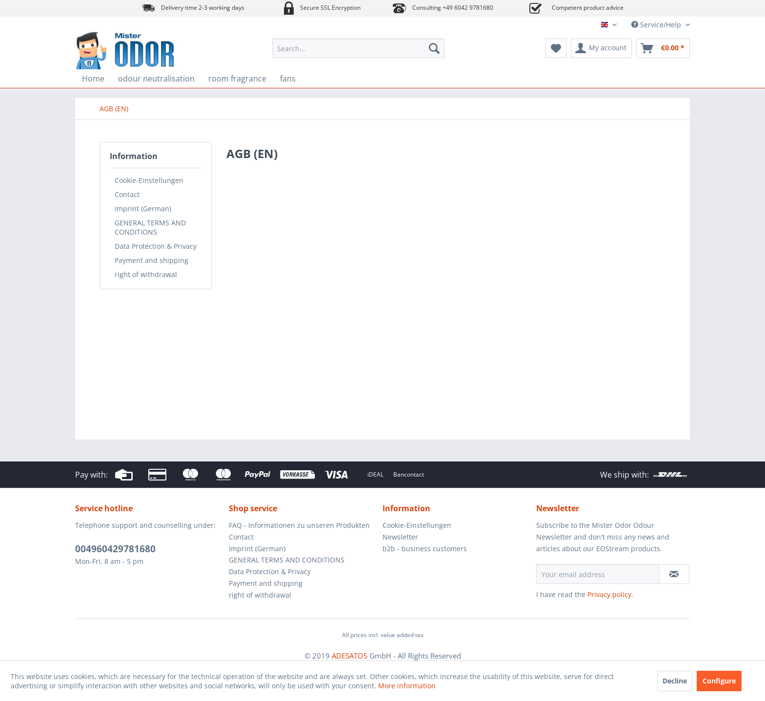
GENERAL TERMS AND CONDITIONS (150, 227)
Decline (675, 680)
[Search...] (358, 48)
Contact (127, 194)
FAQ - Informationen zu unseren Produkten (299, 525)
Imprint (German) (143, 208)
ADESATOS (349, 656)
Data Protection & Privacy (156, 246)
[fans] (287, 78)
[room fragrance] (237, 78)
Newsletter (400, 536)
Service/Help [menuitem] (657, 24)
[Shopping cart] (663, 48)
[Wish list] (555, 48)
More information (407, 685)
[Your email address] (597, 574)
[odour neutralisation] (156, 78)
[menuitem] (358, 48)
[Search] (434, 48)
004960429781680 (115, 548)
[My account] (601, 48)
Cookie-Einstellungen (149, 180)
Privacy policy (609, 594)
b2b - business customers (424, 548)
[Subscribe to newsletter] (674, 574)
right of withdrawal (146, 274)
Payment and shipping (151, 260)
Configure (719, 680)
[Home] (93, 78)
